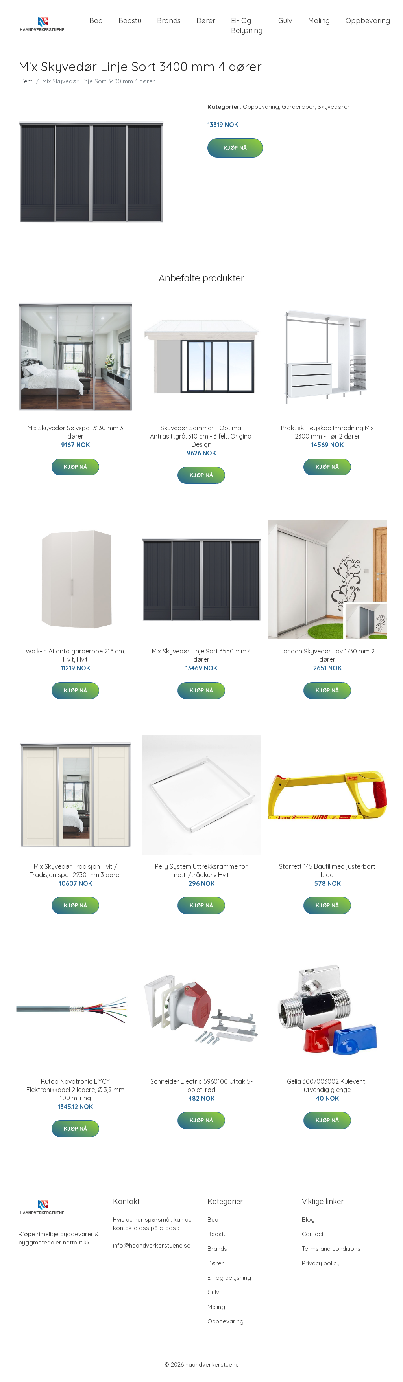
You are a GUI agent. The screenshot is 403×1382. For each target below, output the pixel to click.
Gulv (285, 22)
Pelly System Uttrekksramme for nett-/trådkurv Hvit (201, 874)
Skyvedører (334, 110)
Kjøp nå (235, 152)
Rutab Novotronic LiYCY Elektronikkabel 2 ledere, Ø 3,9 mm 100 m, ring (75, 1093)
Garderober (298, 110)
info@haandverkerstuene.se (151, 1249)
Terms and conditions (331, 1252)
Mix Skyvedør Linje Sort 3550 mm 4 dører (201, 660)
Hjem (25, 85)
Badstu (129, 22)
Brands (169, 22)
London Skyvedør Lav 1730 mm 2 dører (327, 660)
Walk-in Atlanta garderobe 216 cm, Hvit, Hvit (75, 660)
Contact (313, 1238)
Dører (205, 22)
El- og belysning (247, 27)
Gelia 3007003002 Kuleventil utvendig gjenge (327, 1089)
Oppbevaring (368, 22)
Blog (308, 1223)
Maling (319, 22)
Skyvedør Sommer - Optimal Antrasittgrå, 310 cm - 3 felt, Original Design (201, 440)
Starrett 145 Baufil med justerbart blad (327, 874)
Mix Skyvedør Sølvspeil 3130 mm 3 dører (75, 436)
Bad (96, 22)
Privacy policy (321, 1267)
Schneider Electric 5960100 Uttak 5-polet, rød (201, 1089)
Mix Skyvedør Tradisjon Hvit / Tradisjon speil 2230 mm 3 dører (76, 874)
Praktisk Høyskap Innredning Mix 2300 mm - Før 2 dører (327, 436)
